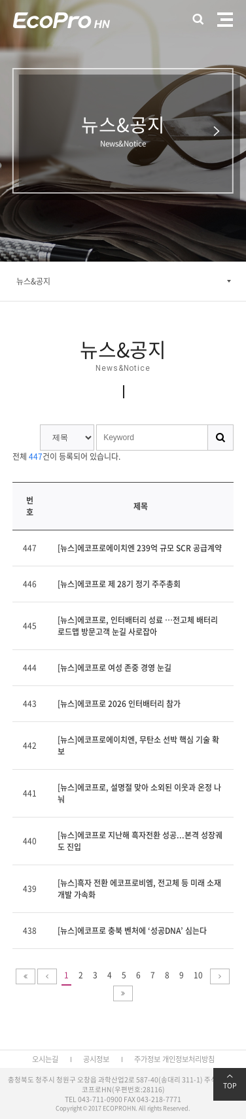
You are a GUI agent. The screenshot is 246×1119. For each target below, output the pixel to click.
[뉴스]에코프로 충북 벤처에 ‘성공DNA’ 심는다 (132, 931)
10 (198, 975)
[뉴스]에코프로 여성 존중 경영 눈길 (114, 668)
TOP (229, 1081)
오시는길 (45, 1059)
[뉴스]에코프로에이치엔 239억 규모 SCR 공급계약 (140, 548)
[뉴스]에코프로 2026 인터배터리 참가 (119, 704)
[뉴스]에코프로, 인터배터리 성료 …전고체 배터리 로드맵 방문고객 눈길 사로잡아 (138, 626)
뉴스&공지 (33, 281)
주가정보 (147, 1059)
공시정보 (96, 1059)
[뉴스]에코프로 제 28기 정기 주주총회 (119, 584)
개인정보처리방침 (188, 1059)
